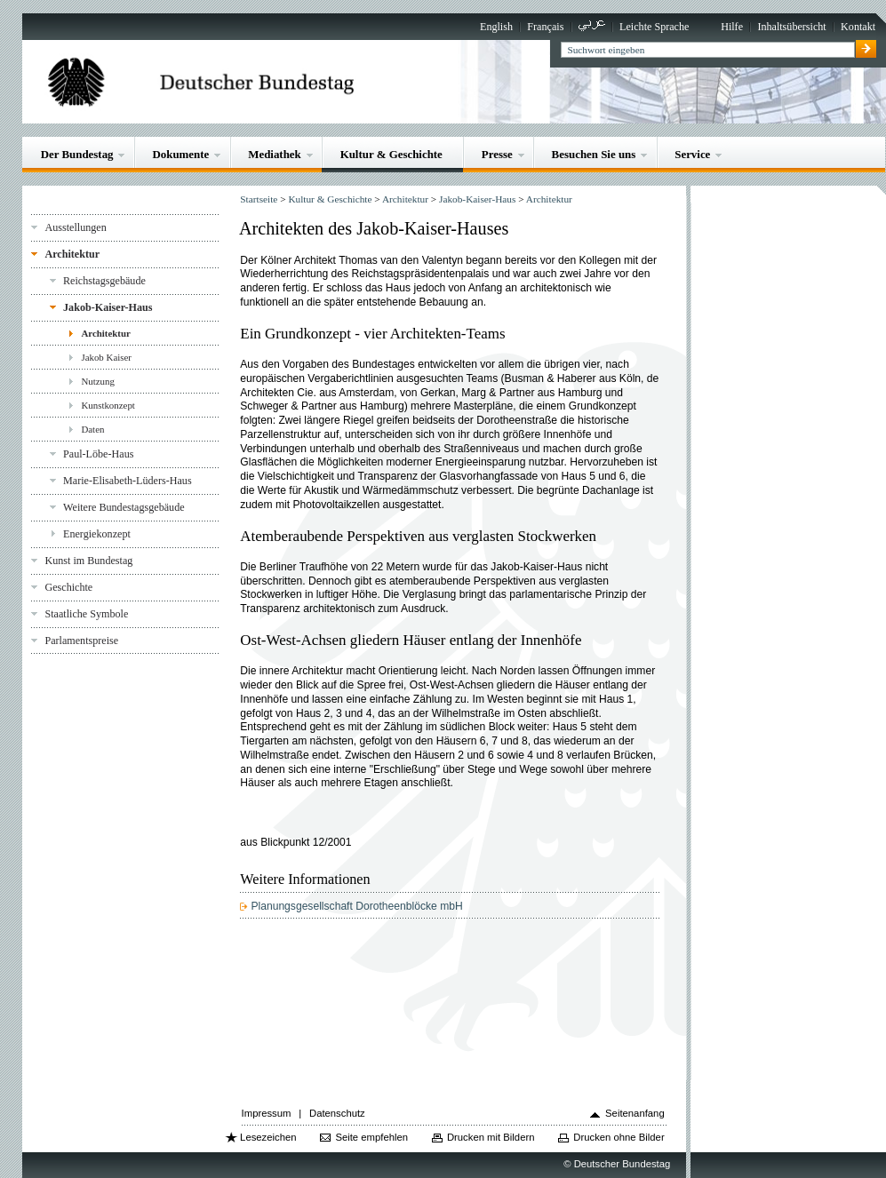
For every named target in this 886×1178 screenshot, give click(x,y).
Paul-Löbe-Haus (98, 454)
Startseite (258, 199)
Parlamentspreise (81, 640)
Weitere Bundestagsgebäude (124, 507)
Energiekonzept (97, 534)
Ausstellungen (75, 227)
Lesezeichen (268, 1137)
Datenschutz (337, 1113)
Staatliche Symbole (86, 614)
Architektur (72, 254)
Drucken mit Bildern (491, 1137)
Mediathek (274, 154)
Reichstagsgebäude (104, 281)
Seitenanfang (635, 1113)
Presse (497, 154)
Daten (92, 429)
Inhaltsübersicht (791, 26)
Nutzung (98, 381)
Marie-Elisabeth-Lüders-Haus (127, 480)
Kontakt (858, 26)
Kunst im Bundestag (88, 560)
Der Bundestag (77, 154)
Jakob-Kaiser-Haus (107, 307)
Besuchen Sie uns (594, 154)
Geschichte (68, 587)
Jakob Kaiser (106, 357)
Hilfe (732, 26)
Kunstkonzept (108, 405)
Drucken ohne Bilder (618, 1137)
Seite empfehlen (371, 1137)
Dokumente (180, 154)
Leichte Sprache (654, 26)
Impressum (266, 1113)
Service (692, 154)
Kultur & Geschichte (391, 154)
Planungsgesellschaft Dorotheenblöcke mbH (356, 906)
